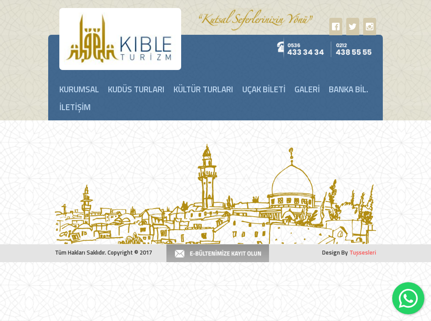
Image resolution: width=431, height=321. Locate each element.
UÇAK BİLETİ (264, 89)
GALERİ (307, 89)
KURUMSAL (79, 89)
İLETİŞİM (75, 107)
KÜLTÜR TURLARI (203, 89)
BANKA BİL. (348, 89)
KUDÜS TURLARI (136, 89)
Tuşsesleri (362, 252)
